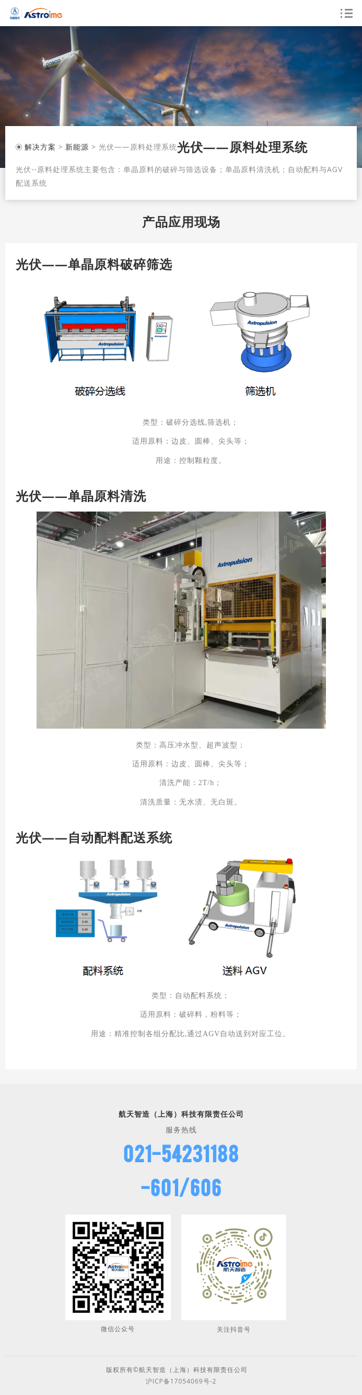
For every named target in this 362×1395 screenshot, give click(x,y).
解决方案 (40, 147)
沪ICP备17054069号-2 (181, 1381)
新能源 (77, 147)
